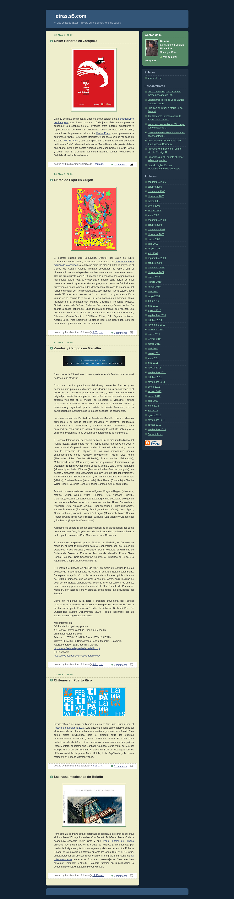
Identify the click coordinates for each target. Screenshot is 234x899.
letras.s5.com (155, 78)
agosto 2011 (154, 367)
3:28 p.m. (97, 332)
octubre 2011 (155, 377)
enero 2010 (154, 277)
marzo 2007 (154, 201)
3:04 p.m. (97, 664)
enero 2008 (154, 205)
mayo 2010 (154, 296)
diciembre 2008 (156, 234)
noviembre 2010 (156, 324)
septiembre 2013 (157, 429)
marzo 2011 (154, 344)
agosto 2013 (154, 425)
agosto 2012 (154, 415)
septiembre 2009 (157, 258)
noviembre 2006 (156, 191)
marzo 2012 (154, 396)
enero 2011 (154, 334)
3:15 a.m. (97, 765)
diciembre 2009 (156, 272)
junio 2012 (153, 405)
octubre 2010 (155, 320)
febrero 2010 (155, 282)
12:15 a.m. (98, 875)
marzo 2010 (154, 286)
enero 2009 (154, 239)
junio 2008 (153, 215)
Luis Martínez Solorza (172, 44)
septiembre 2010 (157, 315)
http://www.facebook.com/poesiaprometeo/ (77, 655)
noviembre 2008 (156, 229)
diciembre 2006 (156, 196)
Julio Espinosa (71, 140)
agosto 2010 (154, 310)
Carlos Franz (103, 133)
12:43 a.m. (98, 164)
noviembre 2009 (156, 267)
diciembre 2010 (156, 329)
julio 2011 (153, 362)
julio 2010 (153, 305)
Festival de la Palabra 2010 (69, 727)
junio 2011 (153, 358)
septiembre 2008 (157, 220)
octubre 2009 (155, 263)
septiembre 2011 (157, 372)
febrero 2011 (155, 339)
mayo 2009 (154, 248)
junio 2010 (153, 301)
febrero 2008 (155, 210)
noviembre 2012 (156, 420)
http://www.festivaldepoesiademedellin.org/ (77, 648)
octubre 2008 (155, 225)
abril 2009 (153, 243)
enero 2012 (154, 386)
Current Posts (155, 434)
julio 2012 (153, 410)
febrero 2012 (155, 391)
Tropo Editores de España (118, 841)
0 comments (120, 164)
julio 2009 (153, 253)
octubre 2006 (155, 186)
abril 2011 (153, 348)
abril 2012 (153, 401)
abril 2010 (153, 291)
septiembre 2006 (157, 182)
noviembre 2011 (156, 382)
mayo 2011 (154, 353)
